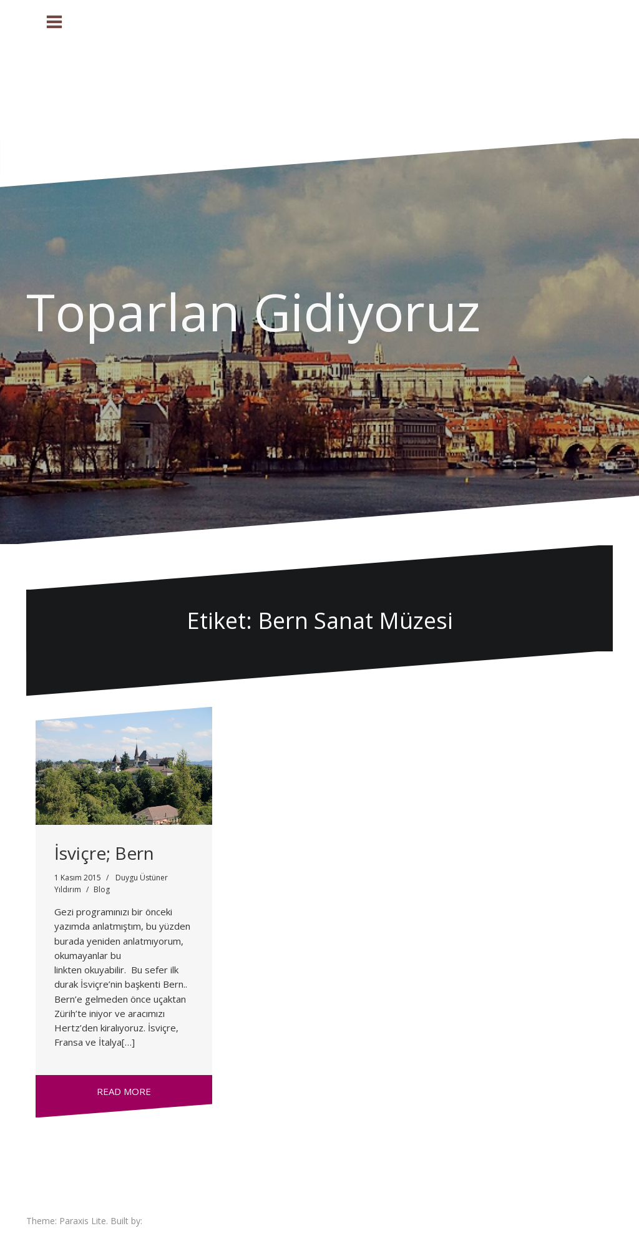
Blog (102, 889)
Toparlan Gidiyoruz (253, 311)
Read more (124, 1091)
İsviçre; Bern (104, 853)
